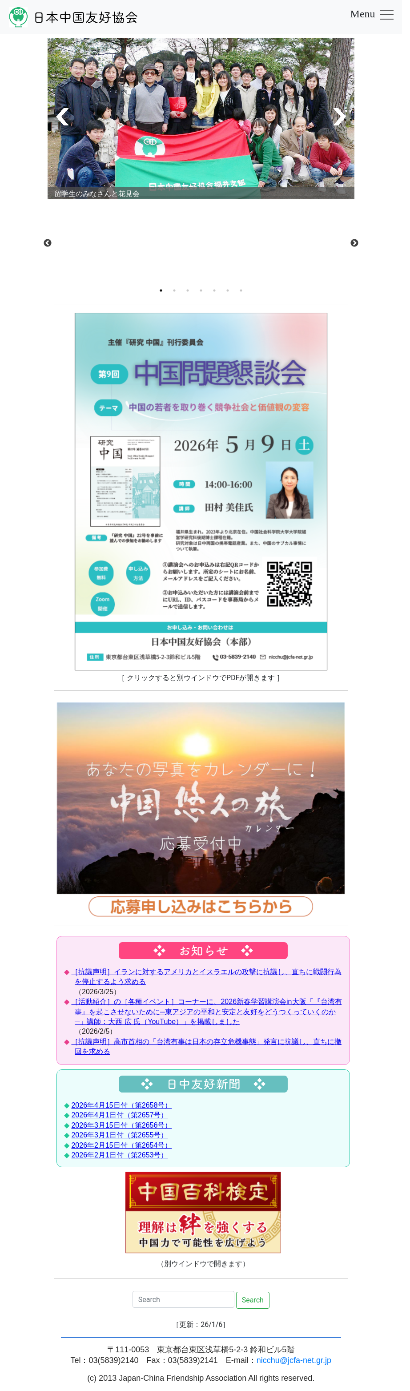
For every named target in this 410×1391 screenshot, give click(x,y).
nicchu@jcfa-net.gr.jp (294, 1360)
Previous (47, 243)
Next (354, 243)
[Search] (183, 1299)
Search (253, 1300)
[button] (60, 116)
